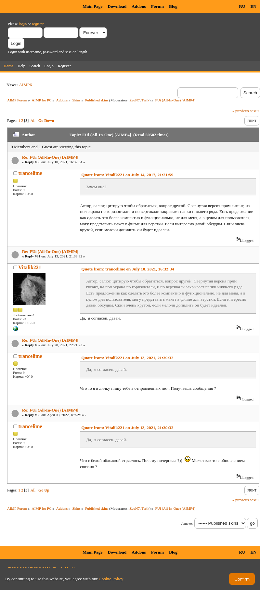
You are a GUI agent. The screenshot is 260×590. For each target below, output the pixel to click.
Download (117, 6)
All (33, 120)
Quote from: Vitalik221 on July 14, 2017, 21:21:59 (127, 174)
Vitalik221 (29, 267)
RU (242, 6)
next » (254, 111)
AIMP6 (25, 84)
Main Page (92, 6)
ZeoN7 (134, 100)
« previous (240, 111)
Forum (157, 6)
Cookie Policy (111, 578)
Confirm (242, 579)
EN (253, 6)
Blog (173, 6)
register (37, 24)
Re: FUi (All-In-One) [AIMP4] (50, 157)
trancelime (30, 173)
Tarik (146, 100)
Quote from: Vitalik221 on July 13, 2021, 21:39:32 (127, 357)
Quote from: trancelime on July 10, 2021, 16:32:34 (127, 269)
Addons (139, 6)
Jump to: (187, 523)
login (23, 24)
